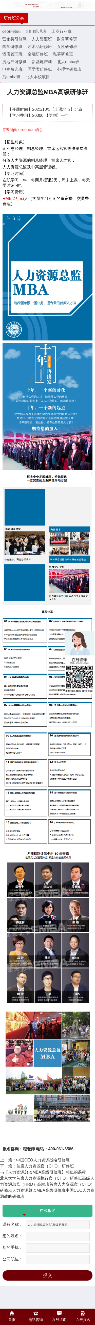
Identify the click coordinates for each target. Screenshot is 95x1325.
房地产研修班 (14, 62)
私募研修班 (63, 54)
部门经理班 (36, 31)
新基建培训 (42, 62)
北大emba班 (68, 62)
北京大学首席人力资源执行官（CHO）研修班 (41, 1178)
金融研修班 (38, 54)
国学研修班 (12, 46)
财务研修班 (67, 39)
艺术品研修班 (40, 46)
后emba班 (11, 77)
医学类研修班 (40, 69)
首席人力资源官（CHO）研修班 (45, 1166)
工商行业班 (61, 31)
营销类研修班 (14, 39)
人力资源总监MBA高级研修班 (39, 1190)
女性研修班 (67, 46)
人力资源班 (42, 39)
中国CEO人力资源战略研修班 (43, 1160)
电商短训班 (12, 69)
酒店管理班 (12, 54)
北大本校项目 (38, 77)
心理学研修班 (69, 69)
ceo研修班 (11, 31)
